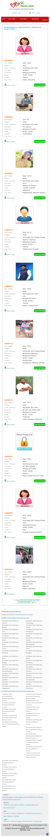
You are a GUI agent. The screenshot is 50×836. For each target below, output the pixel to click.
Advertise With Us (31, 805)
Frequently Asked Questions (33, 813)
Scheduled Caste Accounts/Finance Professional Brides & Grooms (8, 697)
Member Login (16, 13)
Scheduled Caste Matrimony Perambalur (34, 661)
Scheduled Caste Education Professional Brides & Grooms (34, 722)
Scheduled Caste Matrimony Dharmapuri (10, 674)
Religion (3, 614)
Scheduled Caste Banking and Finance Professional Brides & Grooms (9, 718)
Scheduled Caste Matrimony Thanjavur (34, 670)
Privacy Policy (28, 821)
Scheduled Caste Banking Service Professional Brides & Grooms (10, 724)
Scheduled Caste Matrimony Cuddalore (10, 678)
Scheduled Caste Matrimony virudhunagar (34, 622)
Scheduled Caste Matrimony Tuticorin (34, 626)
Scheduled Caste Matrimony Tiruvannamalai (34, 678)
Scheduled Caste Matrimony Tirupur (10, 647)
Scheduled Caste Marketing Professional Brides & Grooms (10, 763)
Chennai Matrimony (10, 27)
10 (29, 602)
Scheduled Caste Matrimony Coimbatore (10, 635)
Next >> (33, 602)
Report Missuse (7, 816)
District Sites (6, 799)
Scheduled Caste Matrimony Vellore (34, 647)
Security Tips (38, 821)
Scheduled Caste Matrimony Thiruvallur (34, 674)
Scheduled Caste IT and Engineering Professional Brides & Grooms (33, 755)
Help (13, 813)
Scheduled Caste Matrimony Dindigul (10, 661)
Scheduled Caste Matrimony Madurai (10, 626)
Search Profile (11, 19)
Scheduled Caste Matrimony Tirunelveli (10, 652)
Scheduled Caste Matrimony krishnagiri (10, 683)
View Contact (9, 85)
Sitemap (16, 816)
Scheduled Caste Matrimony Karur (10, 657)
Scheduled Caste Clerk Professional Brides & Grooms (32, 709)
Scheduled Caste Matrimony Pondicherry (34, 687)
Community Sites (15, 799)
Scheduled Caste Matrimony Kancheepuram (34, 643)
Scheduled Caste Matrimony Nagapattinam (10, 687)
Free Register (23, 19)
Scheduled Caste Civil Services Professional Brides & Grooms (34, 703)
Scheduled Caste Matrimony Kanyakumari (34, 630)
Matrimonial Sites (25, 27)
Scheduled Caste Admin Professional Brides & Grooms (9, 705)
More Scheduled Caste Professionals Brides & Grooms (8, 788)
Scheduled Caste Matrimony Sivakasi (34, 639)
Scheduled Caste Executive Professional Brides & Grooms (34, 742)
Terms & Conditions (16, 821)
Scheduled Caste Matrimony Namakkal (34, 652)
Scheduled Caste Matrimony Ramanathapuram (10, 670)
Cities (8, 614)
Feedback (19, 813)
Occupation (29, 614)
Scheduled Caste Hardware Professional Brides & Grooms (34, 749)
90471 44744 (36, 13)
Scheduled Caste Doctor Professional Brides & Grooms (33, 715)
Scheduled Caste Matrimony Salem (10, 639)
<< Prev (16, 600)
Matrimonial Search (25, 797)
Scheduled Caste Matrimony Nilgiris (34, 657)
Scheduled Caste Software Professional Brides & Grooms (9, 775)
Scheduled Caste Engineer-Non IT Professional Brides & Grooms (34, 729)
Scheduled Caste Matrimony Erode (10, 643)
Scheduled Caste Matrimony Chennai (10, 622)
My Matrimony (35, 19)
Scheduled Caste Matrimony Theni (10, 666)
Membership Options (9, 807)
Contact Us (7, 813)
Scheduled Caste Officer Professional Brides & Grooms (9, 782)
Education (23, 614)
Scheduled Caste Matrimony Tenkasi (34, 635)
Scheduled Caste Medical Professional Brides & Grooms (9, 769)
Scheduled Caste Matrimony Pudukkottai (34, 666)
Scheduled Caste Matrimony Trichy (10, 630)
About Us (6, 821)
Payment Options (37, 797)
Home (3, 19)
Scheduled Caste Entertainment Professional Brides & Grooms (33, 736)
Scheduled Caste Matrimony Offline (14, 805)
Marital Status (15, 614)
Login (8, 797)
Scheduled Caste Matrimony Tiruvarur (34, 683)
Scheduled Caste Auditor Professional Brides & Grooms (9, 711)
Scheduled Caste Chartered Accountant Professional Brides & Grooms (34, 696)
